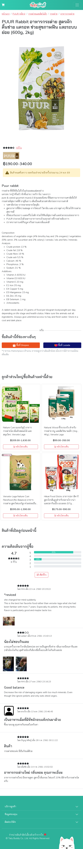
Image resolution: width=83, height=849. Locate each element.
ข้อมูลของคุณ (11, 814)
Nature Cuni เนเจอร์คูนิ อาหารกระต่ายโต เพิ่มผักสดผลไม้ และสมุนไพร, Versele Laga (17, 431)
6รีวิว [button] (19, 147)
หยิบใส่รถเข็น (20, 446)
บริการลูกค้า (10, 806)
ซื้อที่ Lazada (62, 345)
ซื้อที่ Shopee (21, 345)
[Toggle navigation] (77, 5)
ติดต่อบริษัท (10, 822)
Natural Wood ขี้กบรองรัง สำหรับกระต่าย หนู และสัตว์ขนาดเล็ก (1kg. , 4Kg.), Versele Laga (61, 431)
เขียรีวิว (41, 574)
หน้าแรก (6, 13)
